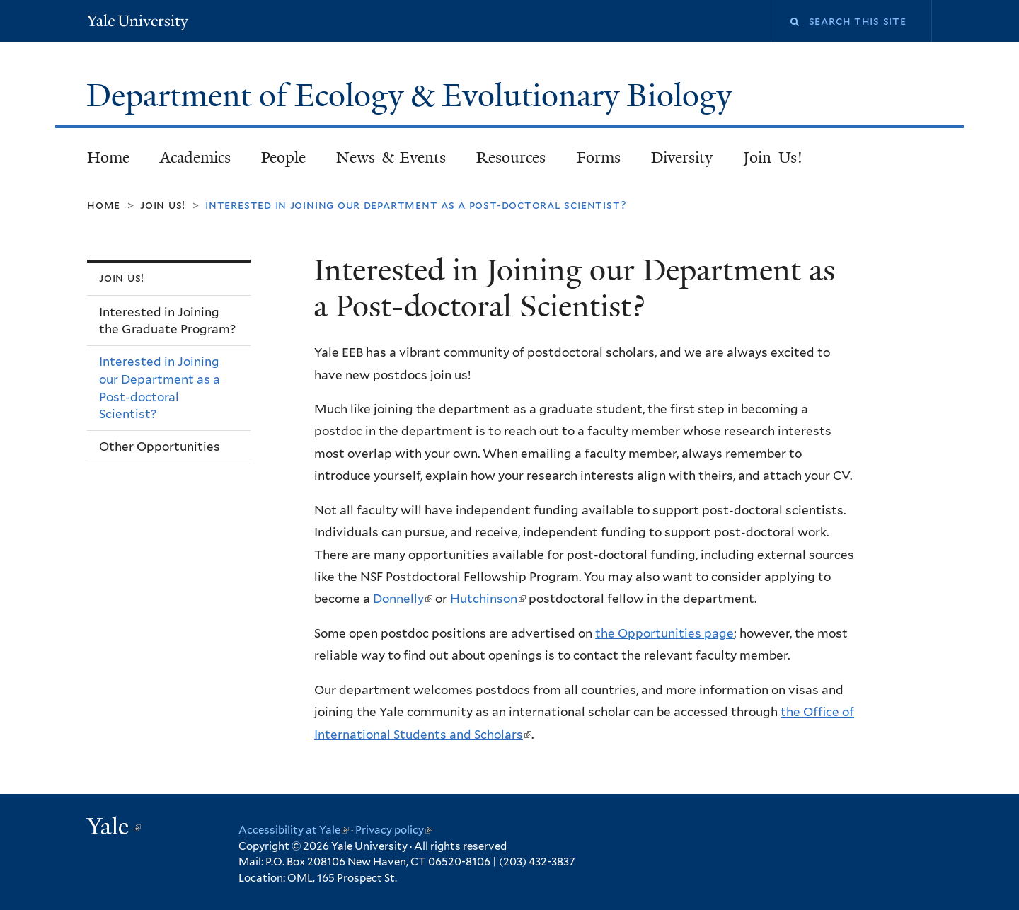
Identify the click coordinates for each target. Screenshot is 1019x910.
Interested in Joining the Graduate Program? (167, 321)
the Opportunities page (664, 633)
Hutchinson (488, 599)
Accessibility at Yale (293, 830)
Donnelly (402, 599)
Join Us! (772, 157)
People (283, 157)
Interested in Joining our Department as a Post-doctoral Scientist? (159, 388)
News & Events (391, 157)
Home (108, 157)
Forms (599, 157)
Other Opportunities (159, 446)
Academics (195, 157)
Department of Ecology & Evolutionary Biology (412, 95)
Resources (511, 157)
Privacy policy (393, 830)
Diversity (682, 157)
